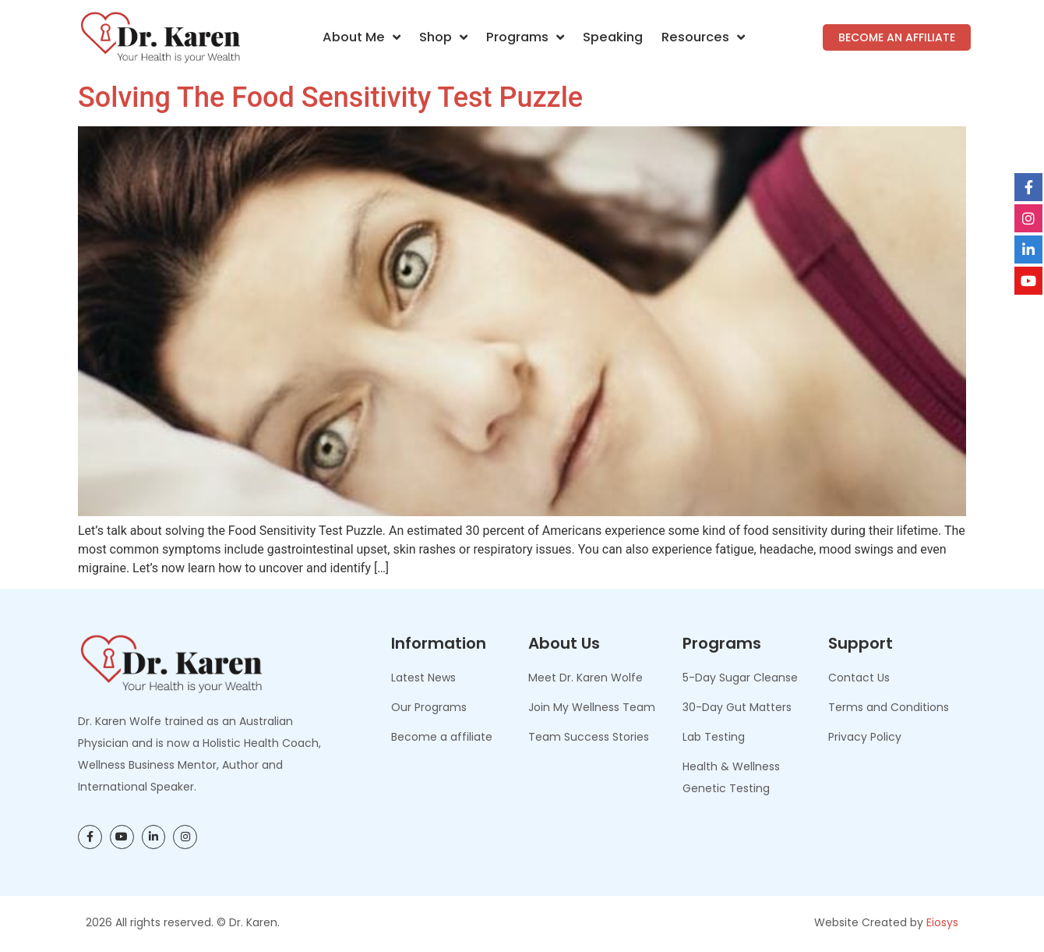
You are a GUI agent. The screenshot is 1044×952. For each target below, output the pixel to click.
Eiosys (942, 922)
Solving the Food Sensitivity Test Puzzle (330, 97)
